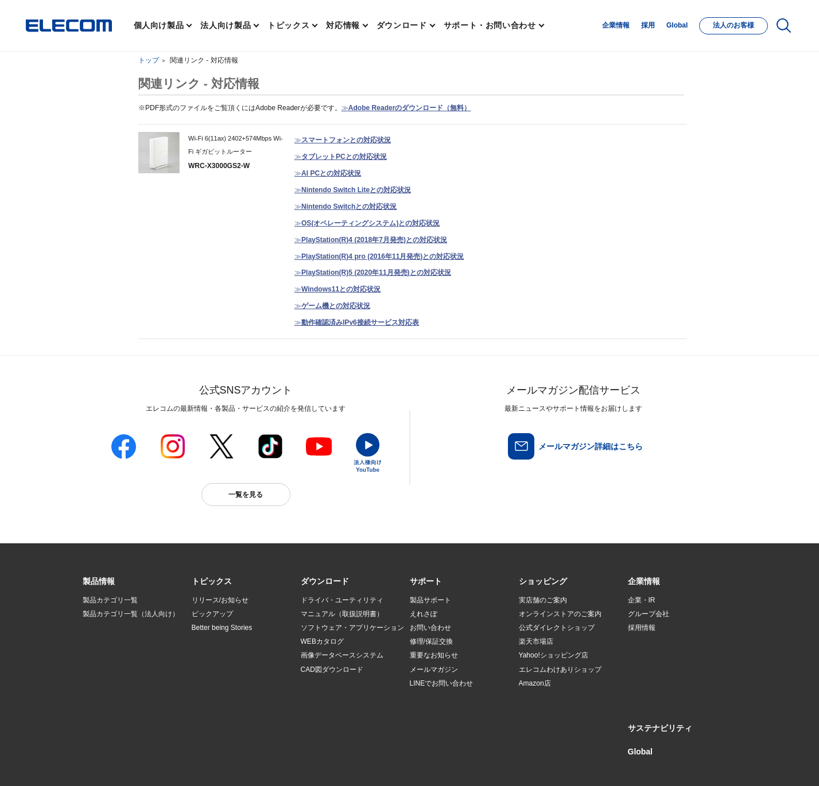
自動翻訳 (447, 764)
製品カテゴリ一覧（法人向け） (131, 614)
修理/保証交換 (431, 641)
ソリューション (107, 656)
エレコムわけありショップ (560, 670)
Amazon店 (535, 683)
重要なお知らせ (434, 655)
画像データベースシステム (342, 655)
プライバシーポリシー (262, 764)
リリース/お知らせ (220, 600)
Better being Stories (222, 628)
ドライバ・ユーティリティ (342, 600)
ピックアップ (212, 614)
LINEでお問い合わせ (441, 683)
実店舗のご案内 (543, 600)
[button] (212, 582)
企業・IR (641, 600)
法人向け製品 (225, 25)
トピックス (288, 25)
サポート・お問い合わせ (490, 25)
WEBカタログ (322, 641)
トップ (148, 60)
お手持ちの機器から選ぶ (229, 670)
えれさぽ (423, 614)
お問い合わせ (430, 628)
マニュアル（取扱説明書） (342, 614)
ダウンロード (401, 25)
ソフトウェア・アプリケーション (352, 628)
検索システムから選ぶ (226, 697)
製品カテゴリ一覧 (110, 600)
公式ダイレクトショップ (557, 628)
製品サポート (430, 600)
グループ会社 (648, 614)
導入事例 (96, 670)
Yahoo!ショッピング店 (553, 655)
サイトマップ (163, 764)
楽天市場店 (536, 641)
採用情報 (641, 628)
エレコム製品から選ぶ (226, 683)
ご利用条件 (207, 764)
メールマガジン (434, 670)
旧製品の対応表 (216, 711)
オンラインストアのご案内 (560, 614)
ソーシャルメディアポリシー (340, 764)
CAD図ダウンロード (332, 670)
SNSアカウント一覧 (109, 764)
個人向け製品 (159, 25)
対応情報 (343, 25)
